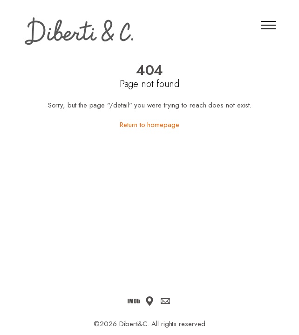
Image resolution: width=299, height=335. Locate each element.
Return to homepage (149, 125)
